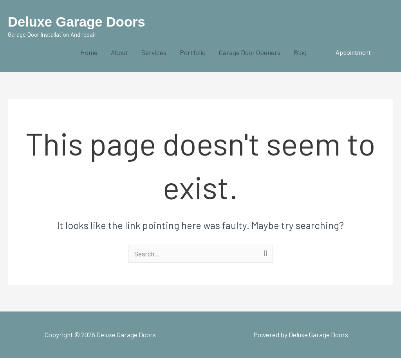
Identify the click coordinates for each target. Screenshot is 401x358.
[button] (353, 52)
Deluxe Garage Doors (77, 21)
